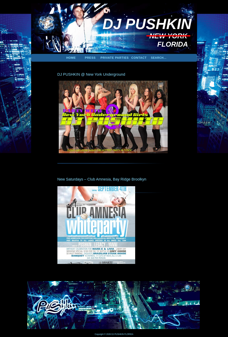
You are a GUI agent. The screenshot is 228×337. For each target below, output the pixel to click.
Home (71, 57)
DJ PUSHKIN (117, 334)
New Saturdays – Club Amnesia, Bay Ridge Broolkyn (101, 179)
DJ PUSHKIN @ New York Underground (91, 74)
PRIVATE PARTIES (114, 57)
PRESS (90, 57)
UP (185, 286)
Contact (139, 57)
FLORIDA (128, 334)
